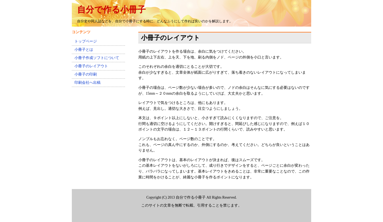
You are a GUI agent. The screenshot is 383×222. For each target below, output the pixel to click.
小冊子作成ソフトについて (96, 58)
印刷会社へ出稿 (87, 83)
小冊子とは (83, 50)
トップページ (85, 41)
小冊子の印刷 (85, 74)
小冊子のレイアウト (91, 66)
